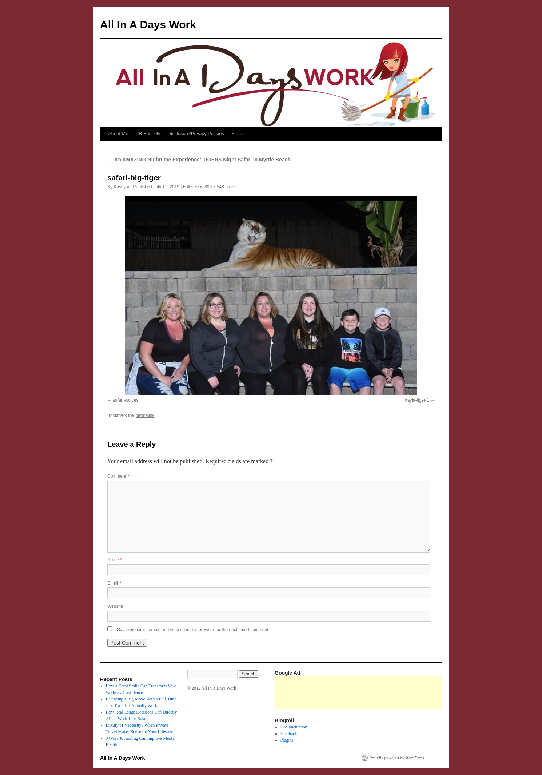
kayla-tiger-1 (417, 400)
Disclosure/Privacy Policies (196, 133)
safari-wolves (125, 400)
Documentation (293, 727)
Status (238, 133)
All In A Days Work (148, 25)
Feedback (288, 733)
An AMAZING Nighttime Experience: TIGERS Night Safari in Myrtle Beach (199, 159)
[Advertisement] (407, 692)
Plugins (287, 740)
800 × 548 (214, 186)
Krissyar (121, 186)
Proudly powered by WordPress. (397, 757)
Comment (118, 476)
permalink (144, 415)
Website (115, 606)
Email (114, 583)
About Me (118, 133)
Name (114, 559)
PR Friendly (148, 133)
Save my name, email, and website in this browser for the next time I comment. (193, 629)
